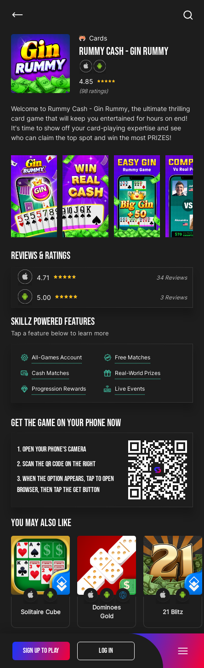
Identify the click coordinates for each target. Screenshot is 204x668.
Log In (106, 650)
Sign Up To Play (41, 650)
